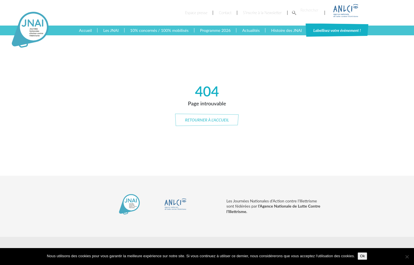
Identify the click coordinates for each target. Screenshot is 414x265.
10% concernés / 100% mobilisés (159, 30)
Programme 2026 (215, 30)
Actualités (251, 30)
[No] (407, 257)
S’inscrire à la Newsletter (262, 12)
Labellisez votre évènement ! (337, 30)
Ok (362, 256)
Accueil (85, 30)
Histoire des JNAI (286, 30)
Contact (225, 12)
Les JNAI (110, 30)
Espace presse (196, 12)
